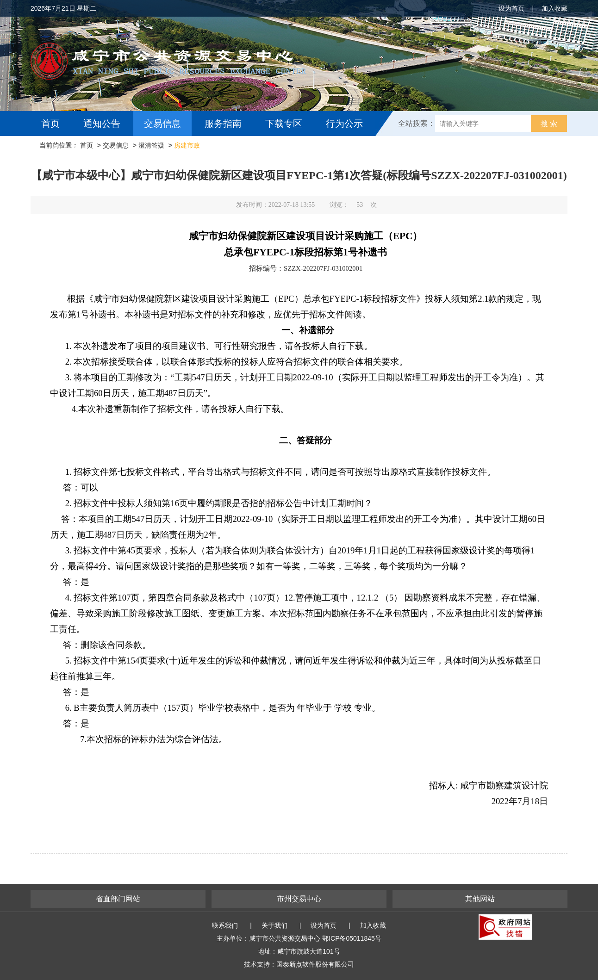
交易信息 (162, 123)
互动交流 (62, 148)
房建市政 (187, 145)
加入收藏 (554, 8)
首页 (50, 123)
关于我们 (274, 925)
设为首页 (511, 8)
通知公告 (101, 123)
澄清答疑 (151, 145)
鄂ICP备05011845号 (351, 938)
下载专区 (283, 123)
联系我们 (225, 925)
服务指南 (223, 123)
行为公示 (344, 123)
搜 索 (549, 124)
